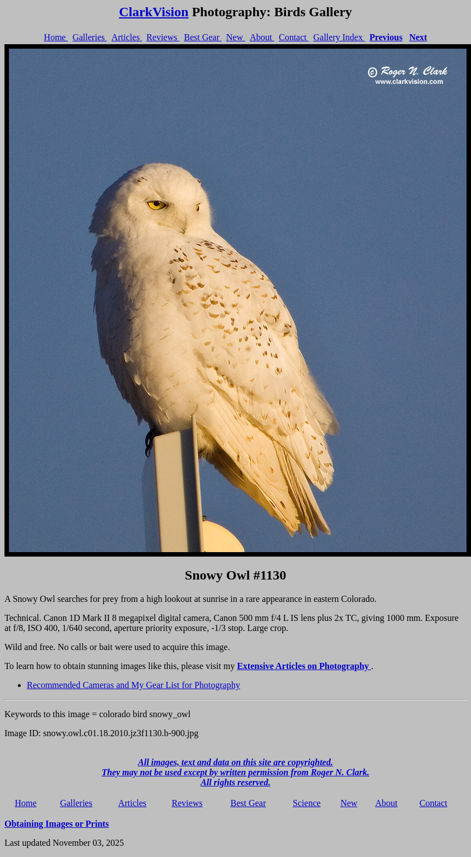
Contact (294, 37)
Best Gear (203, 37)
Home (56, 37)
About (262, 37)
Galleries (90, 37)
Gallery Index (339, 37)
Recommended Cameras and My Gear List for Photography (133, 685)
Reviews (162, 37)
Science (307, 803)
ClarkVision (153, 11)
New (235, 37)
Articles (126, 37)
